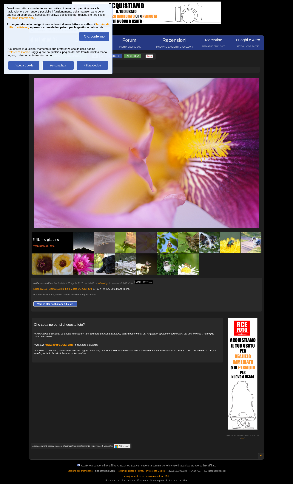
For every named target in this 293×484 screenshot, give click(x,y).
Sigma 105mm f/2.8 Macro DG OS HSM (70, 288)
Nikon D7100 (40, 288)
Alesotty (103, 283)
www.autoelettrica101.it (157, 476)
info (242, 438)
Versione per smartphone (79, 471)
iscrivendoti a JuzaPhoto (59, 344)
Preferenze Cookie (18, 52)
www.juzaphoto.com (134, 476)
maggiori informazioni (21, 17)
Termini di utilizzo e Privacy (130, 471)
